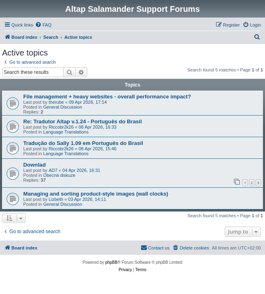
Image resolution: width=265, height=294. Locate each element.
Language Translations (65, 131)
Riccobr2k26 (61, 127)
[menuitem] (43, 25)
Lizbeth (56, 199)
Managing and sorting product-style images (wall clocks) (95, 194)
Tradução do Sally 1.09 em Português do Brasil (83, 143)
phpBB (111, 262)
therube (56, 102)
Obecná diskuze (59, 175)
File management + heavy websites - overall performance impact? (107, 97)
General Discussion (62, 107)
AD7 (53, 170)
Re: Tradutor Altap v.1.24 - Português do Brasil (82, 121)
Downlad (34, 165)
